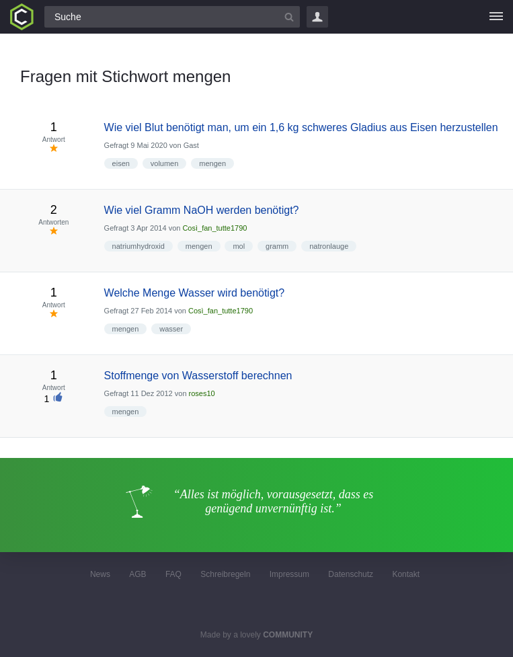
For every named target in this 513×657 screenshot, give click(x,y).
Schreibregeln (225, 574)
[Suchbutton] (289, 17)
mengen (212, 163)
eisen (121, 163)
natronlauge (328, 246)
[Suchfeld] (172, 17)
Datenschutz (350, 574)
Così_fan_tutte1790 (214, 228)
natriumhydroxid (138, 246)
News (100, 574)
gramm (277, 246)
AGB (137, 574)
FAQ (173, 574)
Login (317, 17)
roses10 (202, 393)
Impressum (289, 574)
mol (239, 246)
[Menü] (496, 17)
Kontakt (406, 574)
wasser (171, 329)
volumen (165, 163)
